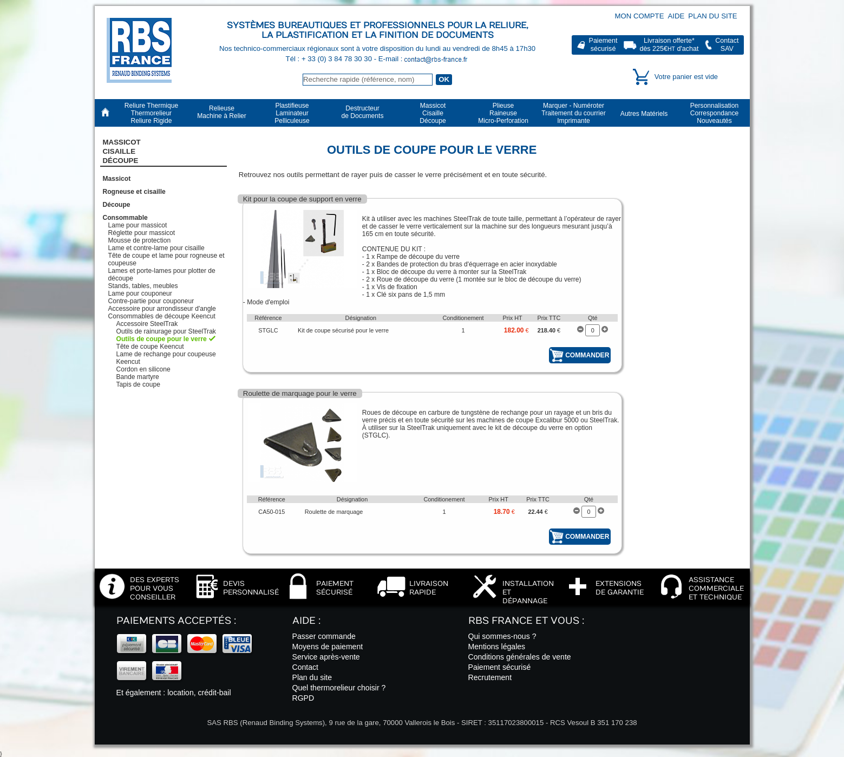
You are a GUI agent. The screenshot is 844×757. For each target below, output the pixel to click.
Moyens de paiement (327, 646)
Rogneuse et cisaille (134, 191)
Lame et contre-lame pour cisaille (156, 248)
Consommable (125, 217)
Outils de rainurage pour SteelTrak (166, 331)
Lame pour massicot (137, 225)
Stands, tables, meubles (143, 286)
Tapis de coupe (138, 384)
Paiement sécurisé (499, 667)
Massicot (117, 178)
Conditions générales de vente (519, 656)
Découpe (116, 204)
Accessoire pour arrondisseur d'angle (162, 308)
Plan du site (712, 16)
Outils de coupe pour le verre (161, 339)
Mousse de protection (139, 240)
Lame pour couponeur (140, 293)
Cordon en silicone (143, 369)
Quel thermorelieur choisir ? (339, 687)
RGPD (303, 698)
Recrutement (490, 677)
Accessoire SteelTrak (147, 324)
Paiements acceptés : (176, 621)
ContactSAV (726, 45)
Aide (676, 16)
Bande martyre (137, 377)
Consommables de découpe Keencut (161, 316)
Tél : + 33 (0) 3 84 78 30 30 (330, 59)
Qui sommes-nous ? (502, 636)
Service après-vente (326, 656)
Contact (305, 667)
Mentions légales (497, 646)
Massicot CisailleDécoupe (122, 151)
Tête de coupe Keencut (150, 346)
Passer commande (324, 636)
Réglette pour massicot (141, 233)
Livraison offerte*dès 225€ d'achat (668, 45)
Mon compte (639, 16)
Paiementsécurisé (603, 45)
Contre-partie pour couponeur (151, 301)
